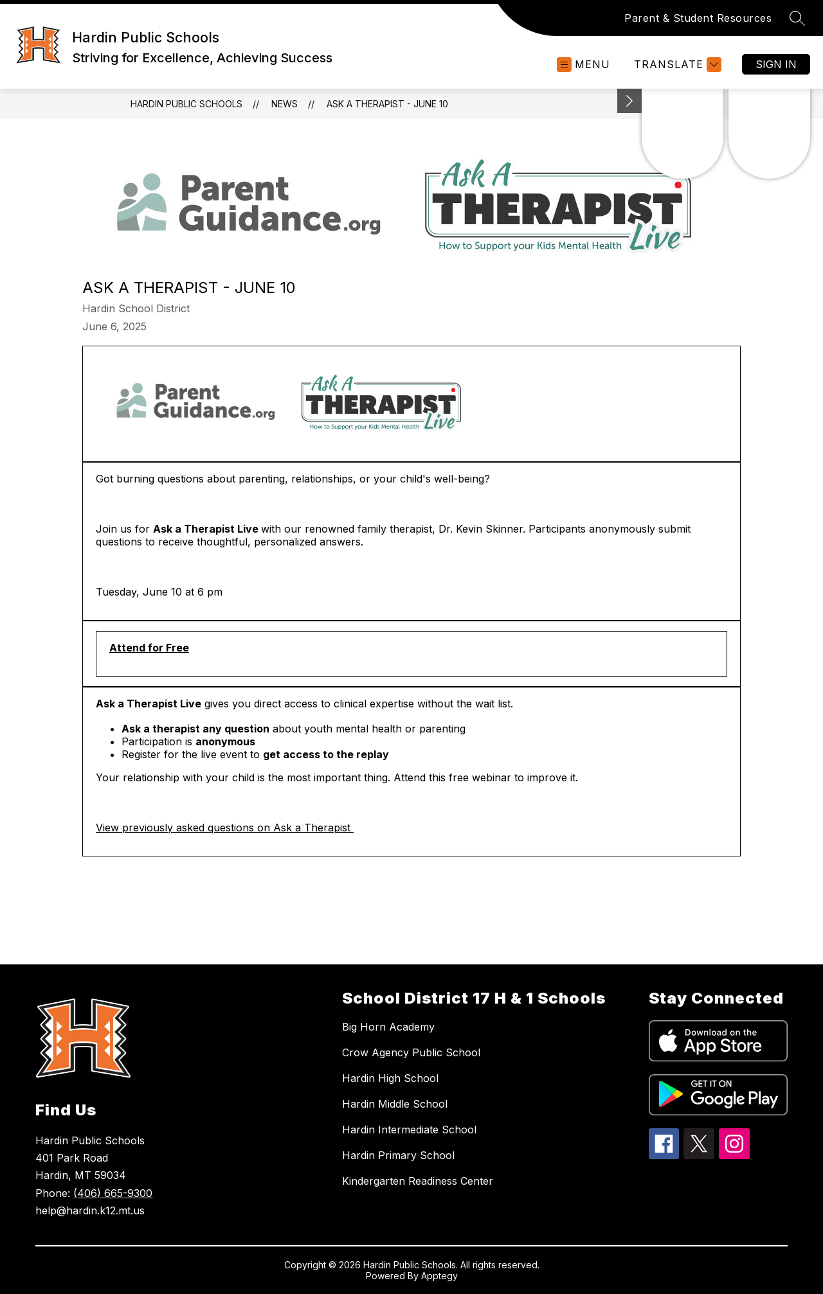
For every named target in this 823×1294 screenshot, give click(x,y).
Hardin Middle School (395, 1103)
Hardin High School (390, 1078)
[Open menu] (583, 65)
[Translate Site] (676, 65)
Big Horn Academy (388, 1026)
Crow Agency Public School (411, 1052)
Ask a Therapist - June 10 (387, 103)
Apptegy (439, 1275)
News (284, 103)
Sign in (776, 64)
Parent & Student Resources (698, 18)
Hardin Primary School (398, 1155)
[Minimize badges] (629, 101)
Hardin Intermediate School (409, 1129)
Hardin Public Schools (186, 103)
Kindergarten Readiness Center (417, 1180)
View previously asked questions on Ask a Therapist (225, 827)
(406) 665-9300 (112, 1193)
